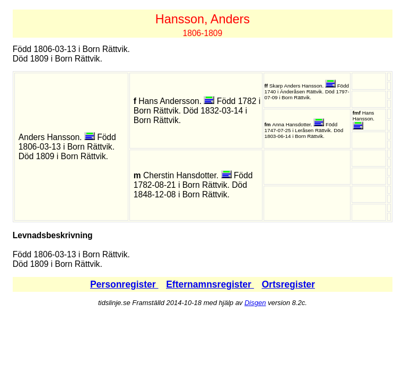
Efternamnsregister (210, 284)
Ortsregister (287, 284)
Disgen (255, 303)
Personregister (124, 284)
